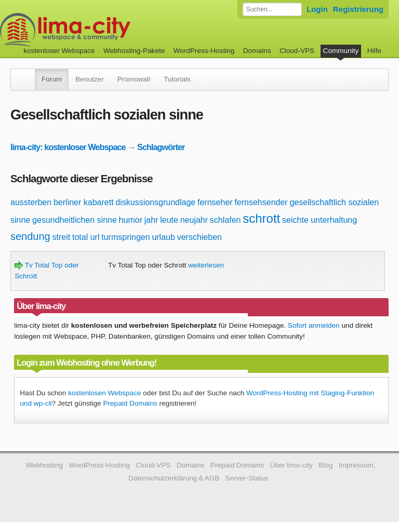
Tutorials (177, 79)
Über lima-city (291, 465)
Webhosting (44, 465)
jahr (151, 220)
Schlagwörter (160, 147)
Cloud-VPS (297, 51)
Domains (257, 51)
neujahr (194, 220)
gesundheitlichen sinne (74, 220)
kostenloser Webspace (59, 51)
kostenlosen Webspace (104, 393)
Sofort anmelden (314, 325)
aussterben (30, 202)
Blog (325, 465)
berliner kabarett (84, 202)
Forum (52, 79)
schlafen (225, 220)
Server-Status (247, 478)
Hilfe (374, 51)
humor (130, 220)
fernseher (215, 202)
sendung (30, 236)
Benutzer (89, 79)
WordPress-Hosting (204, 51)
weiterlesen (206, 265)
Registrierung (358, 9)
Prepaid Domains (130, 403)
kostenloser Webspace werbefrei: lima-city (104, 30)
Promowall (133, 79)
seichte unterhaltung (319, 220)
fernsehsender (260, 202)
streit (61, 237)
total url (85, 237)
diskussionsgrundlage (155, 202)
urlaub (163, 237)
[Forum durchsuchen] (272, 9)
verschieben (199, 237)
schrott (261, 218)
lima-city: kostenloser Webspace (68, 147)
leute (169, 220)
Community (341, 51)
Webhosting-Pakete (134, 51)
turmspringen (125, 237)
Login (317, 9)
